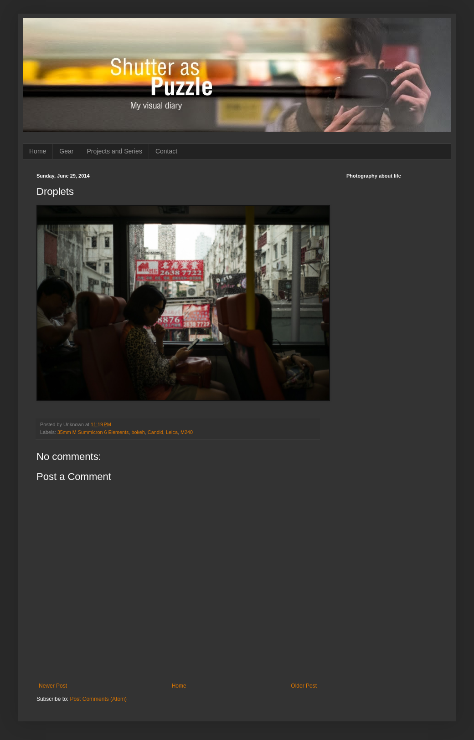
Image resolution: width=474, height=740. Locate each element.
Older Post (304, 686)
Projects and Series (114, 151)
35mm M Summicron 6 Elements (93, 432)
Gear (66, 151)
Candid (155, 432)
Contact (166, 151)
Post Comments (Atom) (98, 699)
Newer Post (53, 686)
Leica (172, 432)
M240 (186, 432)
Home (37, 151)
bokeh (137, 432)
